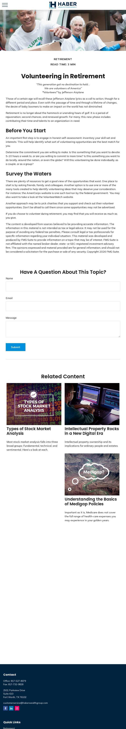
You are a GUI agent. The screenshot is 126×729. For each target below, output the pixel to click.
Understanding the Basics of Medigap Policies (91, 501)
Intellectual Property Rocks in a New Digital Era (92, 431)
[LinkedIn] (11, 708)
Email (9, 298)
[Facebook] (5, 708)
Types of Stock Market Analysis (29, 431)
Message (11, 317)
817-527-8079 (18, 680)
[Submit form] (15, 347)
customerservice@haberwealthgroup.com (25, 702)
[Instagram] (17, 708)
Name (9, 278)
